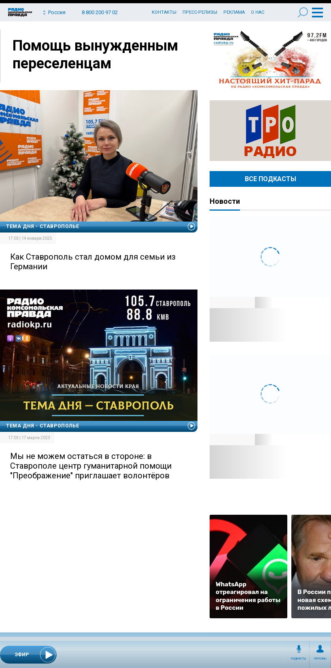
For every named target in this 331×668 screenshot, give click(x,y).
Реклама (234, 12)
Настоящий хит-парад (270, 60)
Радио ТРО (270, 130)
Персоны (320, 658)
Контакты (164, 12)
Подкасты (298, 658)
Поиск (303, 12)
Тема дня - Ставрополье (42, 226)
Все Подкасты (270, 179)
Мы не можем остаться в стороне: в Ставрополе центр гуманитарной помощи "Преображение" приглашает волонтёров (91, 465)
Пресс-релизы (199, 12)
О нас (257, 12)
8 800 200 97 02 (100, 12)
